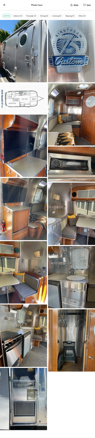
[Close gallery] (4, 4)
